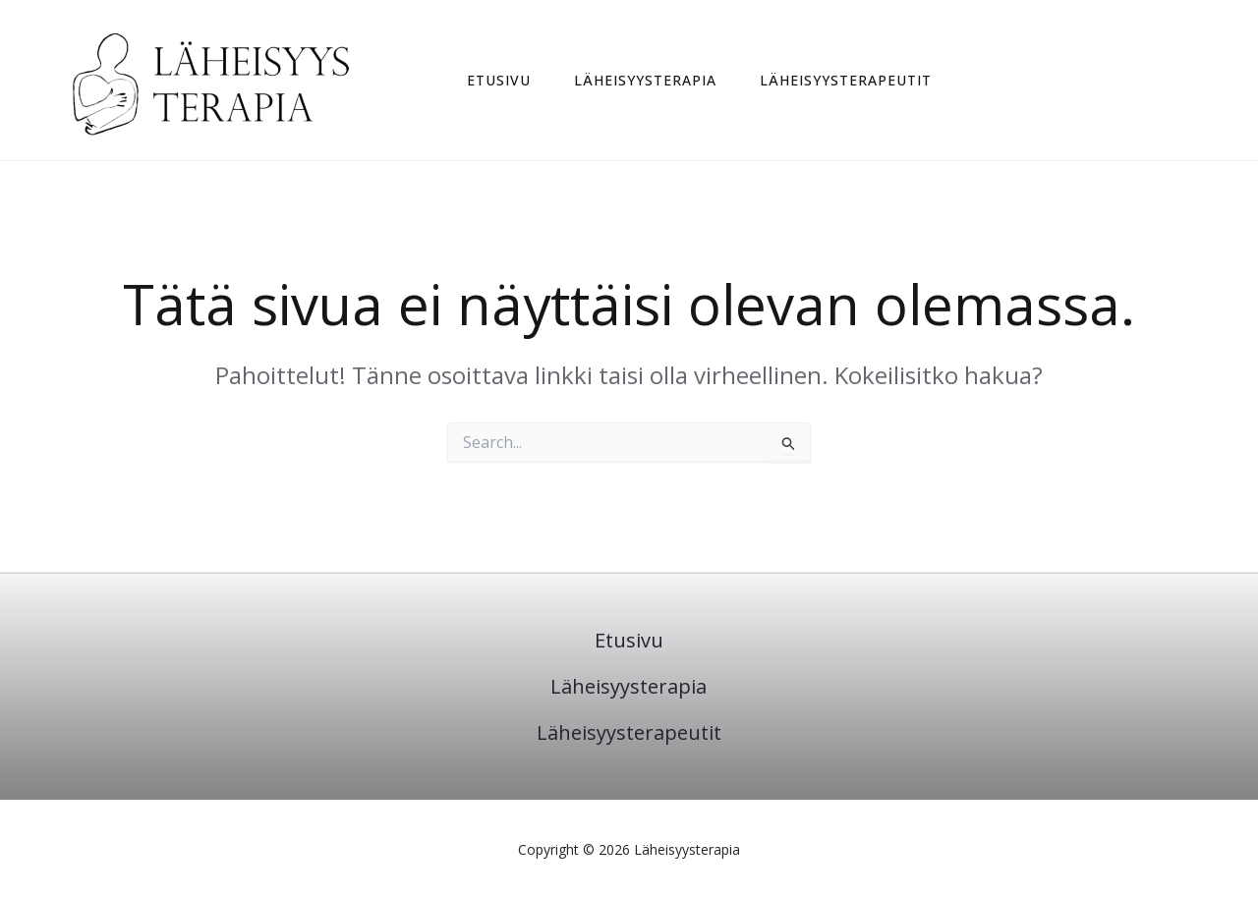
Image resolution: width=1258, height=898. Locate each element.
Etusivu (499, 80)
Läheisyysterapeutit (846, 80)
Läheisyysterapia (645, 80)
